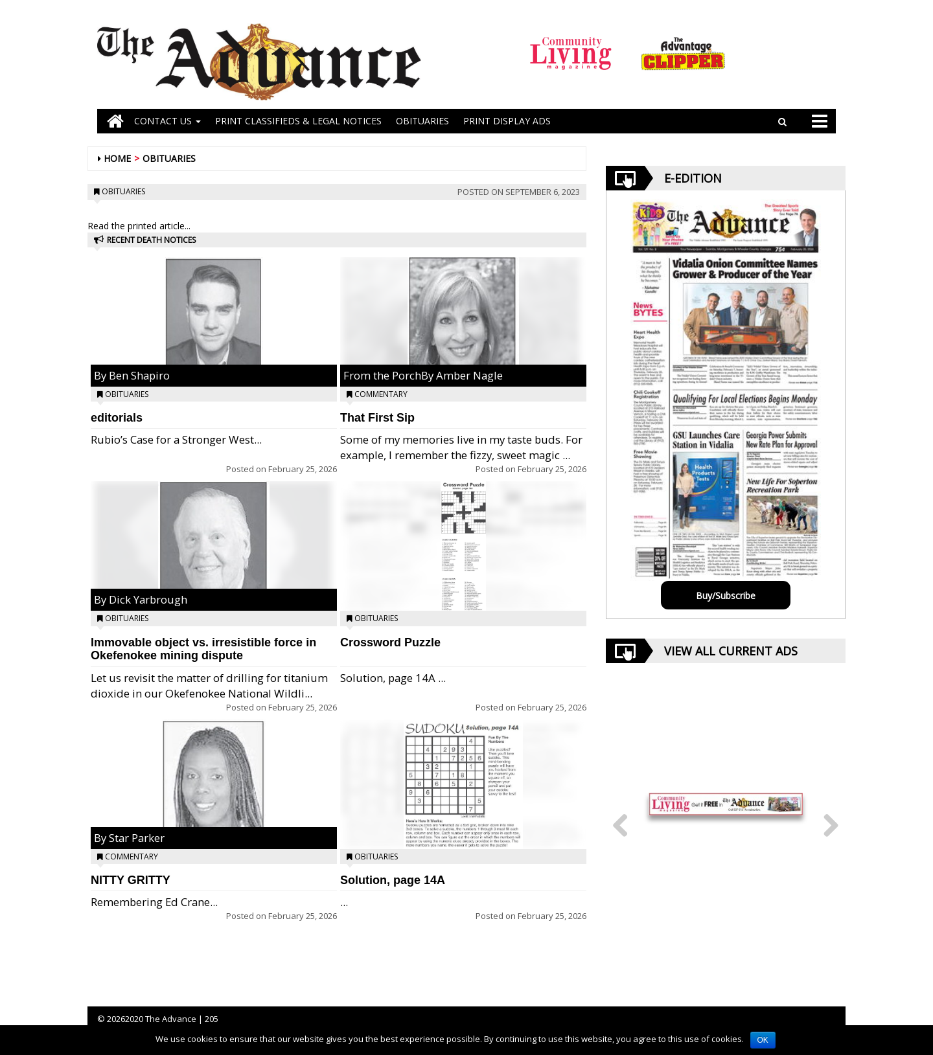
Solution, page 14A (392, 880)
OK (762, 1040)
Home (117, 158)
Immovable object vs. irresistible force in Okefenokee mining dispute (203, 649)
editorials (117, 417)
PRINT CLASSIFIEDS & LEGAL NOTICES (298, 121)
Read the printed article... (138, 226)
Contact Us (167, 121)
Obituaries (169, 158)
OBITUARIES (422, 121)
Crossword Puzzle (390, 642)
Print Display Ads (507, 121)
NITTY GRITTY (130, 880)
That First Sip (377, 417)
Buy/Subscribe (725, 595)
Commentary (131, 856)
